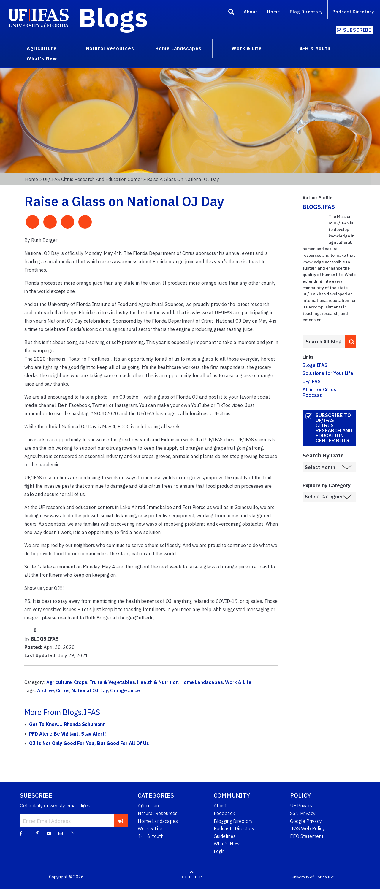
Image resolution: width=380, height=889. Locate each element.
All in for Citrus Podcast (319, 392)
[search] (350, 341)
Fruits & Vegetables (112, 682)
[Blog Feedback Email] (60, 833)
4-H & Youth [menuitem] (315, 48)
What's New (227, 844)
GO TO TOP (192, 877)
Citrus (62, 690)
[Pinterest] (37, 833)
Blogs (113, 17)
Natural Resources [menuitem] (110, 48)
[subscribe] (121, 820)
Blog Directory (306, 12)
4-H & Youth (151, 836)
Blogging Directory (233, 821)
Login (219, 851)
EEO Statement (306, 836)
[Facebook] (21, 833)
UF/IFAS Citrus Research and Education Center (92, 179)
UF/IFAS (312, 381)
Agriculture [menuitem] (42, 48)
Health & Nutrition (157, 682)
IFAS (332, 877)
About (250, 12)
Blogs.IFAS (315, 365)
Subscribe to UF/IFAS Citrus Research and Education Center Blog (334, 428)
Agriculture (59, 682)
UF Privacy (301, 806)
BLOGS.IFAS (319, 206)
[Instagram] (71, 833)
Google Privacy (306, 821)
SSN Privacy (303, 813)
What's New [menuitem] (41, 58)
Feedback (224, 813)
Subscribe (357, 30)
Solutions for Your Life (328, 373)
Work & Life (238, 682)
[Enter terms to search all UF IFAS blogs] (324, 341)
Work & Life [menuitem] (247, 48)
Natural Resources (158, 813)
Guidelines (225, 836)
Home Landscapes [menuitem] (178, 48)
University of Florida (309, 877)
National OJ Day (90, 690)
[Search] (231, 13)
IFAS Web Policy (307, 828)
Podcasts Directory (234, 828)
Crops (80, 682)
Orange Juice (125, 690)
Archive (45, 690)
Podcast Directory (353, 12)
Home (273, 12)
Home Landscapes (201, 682)
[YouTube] (49, 833)
